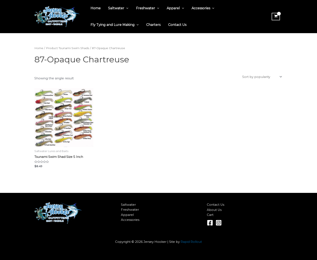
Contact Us (175, 25)
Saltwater (117, 8)
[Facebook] (210, 223)
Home (95, 8)
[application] (125, 8)
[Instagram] (219, 223)
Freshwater (145, 8)
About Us (214, 210)
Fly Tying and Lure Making (114, 25)
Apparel (172, 8)
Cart (210, 215)
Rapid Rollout (191, 242)
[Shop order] (262, 77)
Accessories (198, 8)
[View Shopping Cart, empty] (275, 16)
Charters (152, 25)
